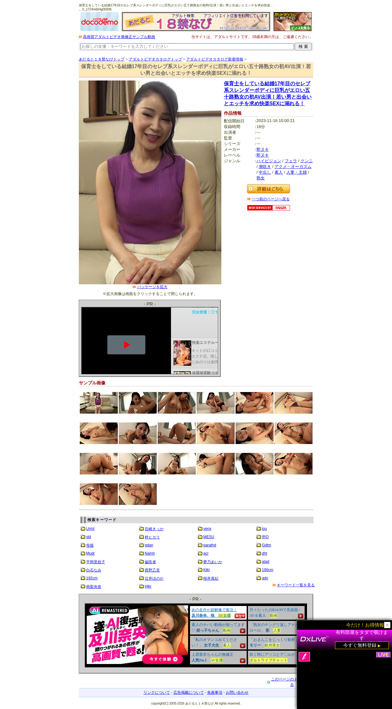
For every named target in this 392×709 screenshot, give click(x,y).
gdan (149, 545)
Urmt (90, 528)
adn (265, 578)
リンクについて (156, 692)
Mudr (90, 553)
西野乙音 (152, 570)
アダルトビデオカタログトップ (155, 59)
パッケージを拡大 (152, 287)
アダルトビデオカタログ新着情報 (214, 59)
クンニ (306, 160)
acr (206, 553)
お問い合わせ (237, 692)
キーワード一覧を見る (296, 585)
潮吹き (265, 166)
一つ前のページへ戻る (271, 199)
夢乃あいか (212, 562)
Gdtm (266, 545)
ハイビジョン (268, 160)
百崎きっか (154, 529)
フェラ (291, 160)
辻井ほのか (154, 578)
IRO (265, 537)
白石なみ (93, 570)
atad (265, 561)
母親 (90, 545)
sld (88, 537)
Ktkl (206, 570)
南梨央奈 (93, 586)
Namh (150, 553)
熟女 (260, 178)
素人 (279, 172)
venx (207, 528)
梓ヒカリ (152, 537)
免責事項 (214, 692)
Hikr (148, 586)
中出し (265, 172)
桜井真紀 (210, 578)
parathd (209, 545)
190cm (267, 570)
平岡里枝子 (95, 562)
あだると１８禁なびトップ (101, 59)
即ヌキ (262, 149)
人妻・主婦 (296, 172)
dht (264, 553)
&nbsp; (196, 635)
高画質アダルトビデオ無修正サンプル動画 (119, 37)
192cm (92, 578)
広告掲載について (189, 692)
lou (264, 528)
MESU (208, 537)
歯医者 (150, 562)
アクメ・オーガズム (293, 166)
